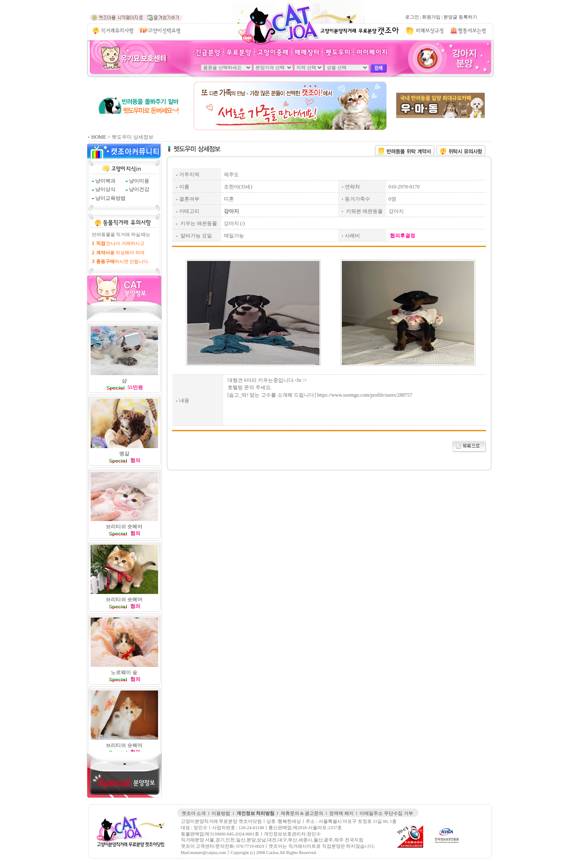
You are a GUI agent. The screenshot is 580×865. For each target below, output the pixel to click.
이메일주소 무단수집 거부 (386, 813)
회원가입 (431, 17)
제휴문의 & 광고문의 (302, 813)
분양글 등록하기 (460, 17)
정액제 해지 (341, 813)
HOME (98, 137)
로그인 (412, 17)
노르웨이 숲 (124, 672)
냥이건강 (139, 189)
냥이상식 (105, 189)
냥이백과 (105, 181)
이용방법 (221, 813)
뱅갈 (124, 454)
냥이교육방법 (110, 198)
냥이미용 (139, 181)
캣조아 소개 (194, 813)
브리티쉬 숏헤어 (124, 526)
